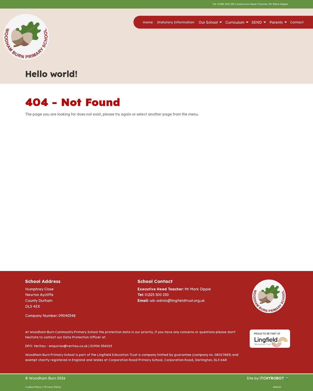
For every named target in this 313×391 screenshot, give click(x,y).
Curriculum (234, 22)
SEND (257, 22)
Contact (297, 22)
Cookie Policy (33, 387)
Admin (277, 387)
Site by (253, 378)
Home (148, 22)
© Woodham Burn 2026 (45, 378)
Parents (276, 22)
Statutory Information (175, 22)
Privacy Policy (52, 387)
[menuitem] (148, 22)
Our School (208, 22)
